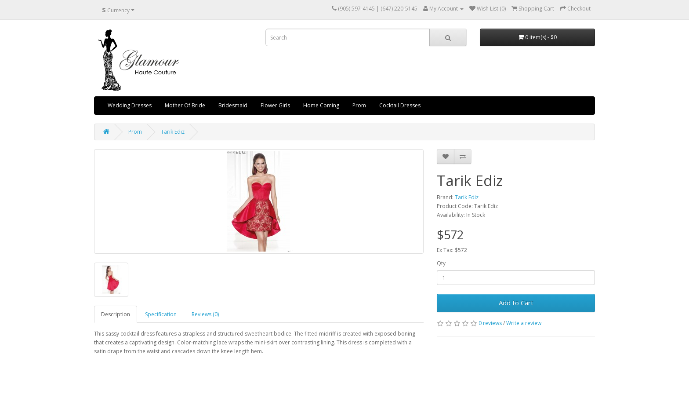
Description (115, 314)
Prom (359, 105)
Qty (441, 263)
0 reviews (490, 323)
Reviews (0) (205, 314)
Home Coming (321, 105)
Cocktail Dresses (400, 105)
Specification (161, 314)
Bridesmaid (232, 105)
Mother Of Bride (185, 105)
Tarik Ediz (173, 131)
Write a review (523, 323)
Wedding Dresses (130, 105)
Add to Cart (516, 302)
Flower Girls (275, 105)
